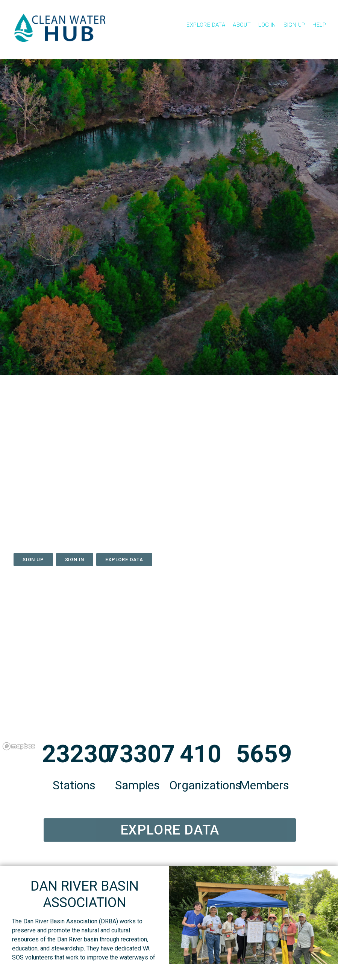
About (242, 24)
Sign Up (294, 24)
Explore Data (205, 24)
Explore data (124, 559)
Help (319, 24)
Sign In (75, 559)
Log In (267, 24)
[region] (169, 671)
